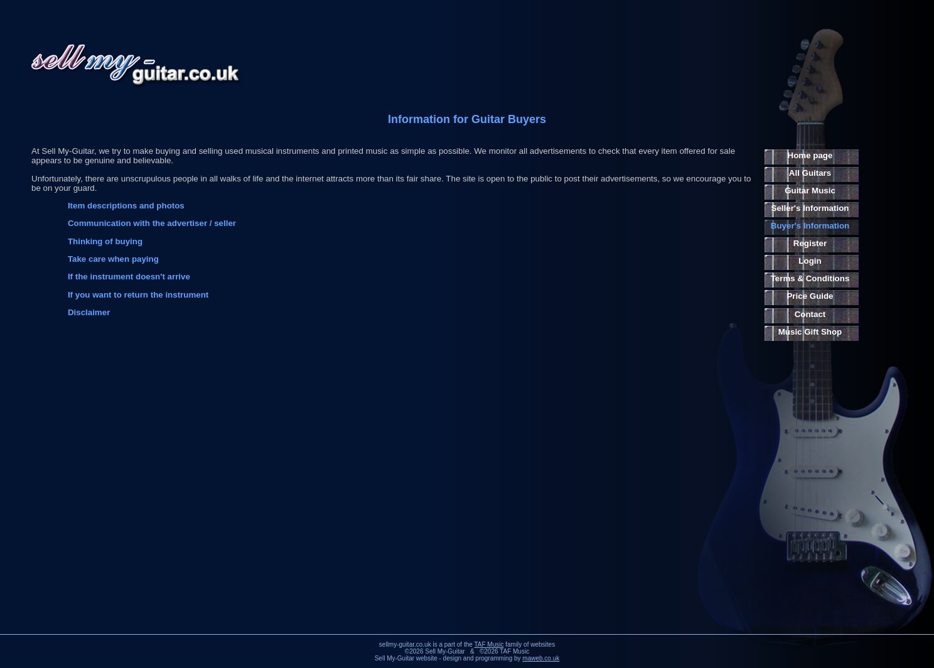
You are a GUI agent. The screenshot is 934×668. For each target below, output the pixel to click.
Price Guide (809, 296)
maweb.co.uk (540, 658)
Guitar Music (810, 190)
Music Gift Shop (810, 332)
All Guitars (810, 173)
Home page (810, 155)
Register (810, 243)
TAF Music (488, 644)
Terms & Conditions (810, 278)
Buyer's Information (810, 225)
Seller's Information (810, 208)
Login (809, 261)
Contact (810, 314)
